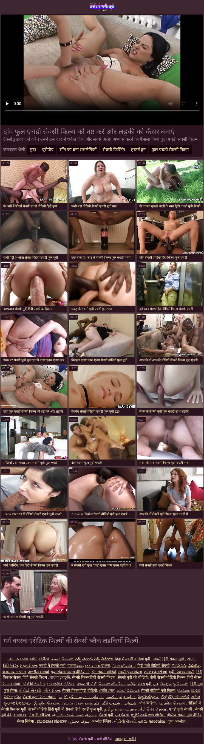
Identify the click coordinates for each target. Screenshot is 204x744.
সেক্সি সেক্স (107, 691)
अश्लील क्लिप (102, 721)
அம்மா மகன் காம (76, 703)
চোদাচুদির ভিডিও (61, 684)
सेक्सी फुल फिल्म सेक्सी (39, 697)
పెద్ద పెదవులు (148, 697)
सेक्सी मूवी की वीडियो (133, 677)
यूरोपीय (47, 149)
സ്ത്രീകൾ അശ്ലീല (148, 715)
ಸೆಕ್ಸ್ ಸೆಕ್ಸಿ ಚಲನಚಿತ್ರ (175, 697)
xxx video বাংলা (97, 666)
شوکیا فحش (80, 721)
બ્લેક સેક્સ (51, 691)
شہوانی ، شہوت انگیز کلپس (97, 697)
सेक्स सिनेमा (26, 721)
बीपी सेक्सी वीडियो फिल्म (167, 677)
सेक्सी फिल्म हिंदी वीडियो (79, 691)
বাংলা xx (20, 715)
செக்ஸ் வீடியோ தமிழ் (117, 684)
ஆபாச (91, 715)
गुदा (33, 149)
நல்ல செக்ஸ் (62, 659)
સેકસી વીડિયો (39, 715)
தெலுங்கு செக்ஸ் (174, 684)
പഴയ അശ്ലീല (152, 721)
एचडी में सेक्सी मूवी (52, 666)
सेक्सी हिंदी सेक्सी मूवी (169, 659)
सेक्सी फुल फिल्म (130, 672)
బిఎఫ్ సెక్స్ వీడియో (186, 666)
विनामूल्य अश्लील (14, 672)
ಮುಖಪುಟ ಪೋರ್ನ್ (52, 721)
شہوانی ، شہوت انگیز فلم (115, 703)
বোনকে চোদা (17, 659)
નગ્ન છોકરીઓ (155, 672)
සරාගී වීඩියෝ (128, 691)
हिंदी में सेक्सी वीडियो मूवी (133, 659)
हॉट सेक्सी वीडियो (104, 672)
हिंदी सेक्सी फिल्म (35, 677)
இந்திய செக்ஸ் (46, 703)
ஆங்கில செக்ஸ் (172, 703)
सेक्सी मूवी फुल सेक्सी (114, 715)
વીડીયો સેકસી (30, 691)
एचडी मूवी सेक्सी (181, 709)
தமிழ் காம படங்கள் (121, 709)
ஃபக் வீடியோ (124, 666)
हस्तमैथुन (138, 149)
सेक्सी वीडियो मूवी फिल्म (158, 691)
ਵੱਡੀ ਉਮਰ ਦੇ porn (153, 709)
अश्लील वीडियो (38, 672)
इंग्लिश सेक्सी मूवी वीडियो (185, 715)
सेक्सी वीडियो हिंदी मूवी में (46, 709)
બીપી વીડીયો (40, 659)
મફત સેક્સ (28, 666)
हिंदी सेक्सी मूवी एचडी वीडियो (102, 7)
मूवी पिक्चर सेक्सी (181, 672)
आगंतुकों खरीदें (125, 739)
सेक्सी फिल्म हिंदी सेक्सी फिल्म (94, 677)
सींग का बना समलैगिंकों (78, 149)
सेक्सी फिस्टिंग (114, 149)
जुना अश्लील (177, 721)
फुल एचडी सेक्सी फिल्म (170, 149)
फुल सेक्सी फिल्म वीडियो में (70, 672)
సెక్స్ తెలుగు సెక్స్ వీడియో (94, 659)
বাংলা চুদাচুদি (60, 677)
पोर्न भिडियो (147, 703)
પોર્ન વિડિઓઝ (34, 684)
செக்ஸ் (183, 691)
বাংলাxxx (75, 666)
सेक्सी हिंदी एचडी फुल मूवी (84, 709)
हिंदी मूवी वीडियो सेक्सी (153, 666)
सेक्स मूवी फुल (148, 684)
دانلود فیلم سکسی (120, 697)
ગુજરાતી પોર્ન (86, 684)
